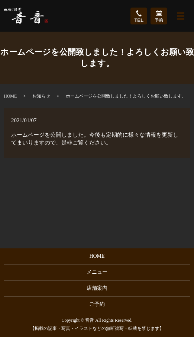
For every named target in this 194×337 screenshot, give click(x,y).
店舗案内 (97, 288)
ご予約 (97, 304)
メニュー (97, 272)
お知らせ (41, 96)
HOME (10, 96)
